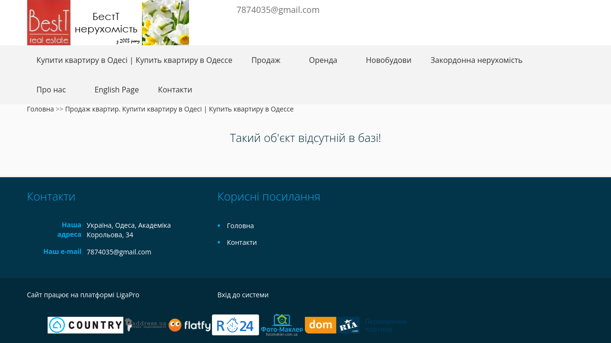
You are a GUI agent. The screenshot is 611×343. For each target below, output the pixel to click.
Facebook (528, 8)
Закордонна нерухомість (476, 60)
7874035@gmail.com (278, 9)
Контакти (175, 89)
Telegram (540, 8)
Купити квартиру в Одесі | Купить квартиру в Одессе (134, 60)
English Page (116, 89)
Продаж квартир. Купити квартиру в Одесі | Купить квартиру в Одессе (179, 108)
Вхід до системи (243, 294)
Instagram (556, 8)
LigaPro (128, 294)
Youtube (572, 8)
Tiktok (579, 296)
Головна (40, 108)
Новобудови (388, 60)
